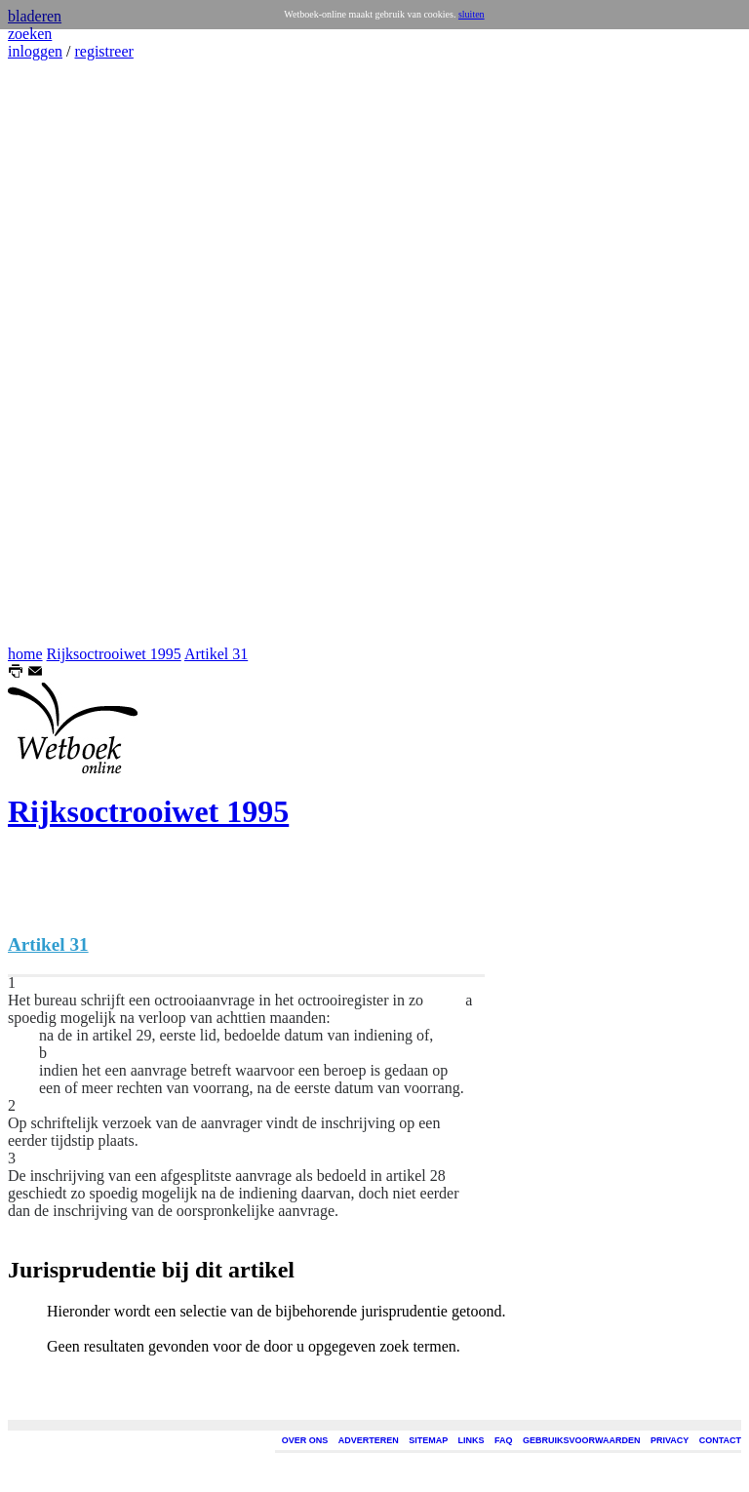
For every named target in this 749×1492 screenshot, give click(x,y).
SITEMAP (428, 1440)
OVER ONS (305, 1440)
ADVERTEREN (368, 1440)
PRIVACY (669, 1440)
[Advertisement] (66, 353)
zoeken (30, 33)
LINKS (471, 1440)
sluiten (471, 14)
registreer (103, 51)
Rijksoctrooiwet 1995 (114, 654)
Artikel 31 (216, 654)
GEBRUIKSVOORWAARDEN (581, 1440)
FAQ (503, 1440)
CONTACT (720, 1440)
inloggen (35, 51)
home (25, 654)
